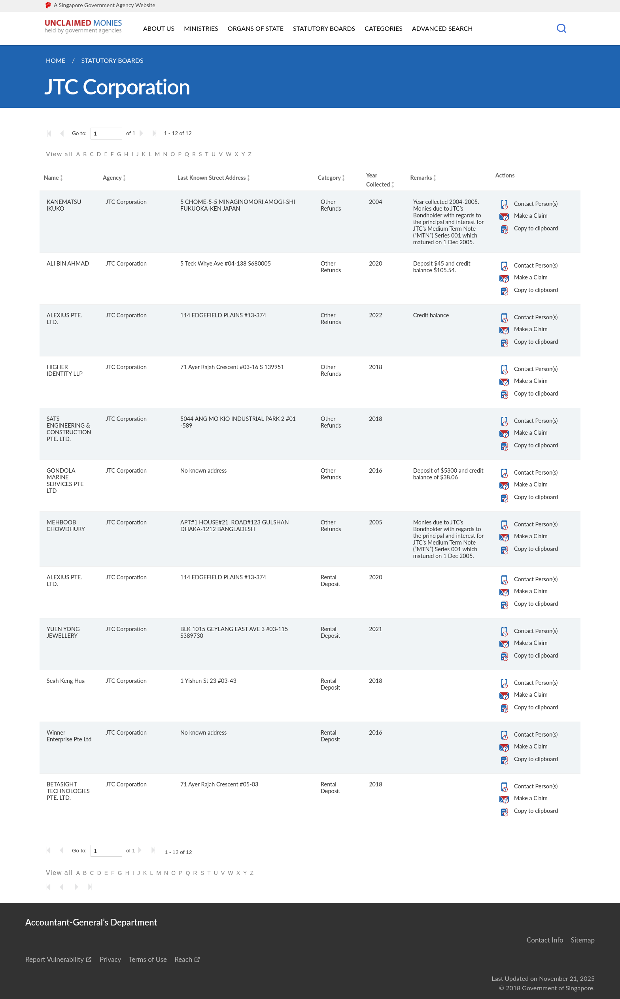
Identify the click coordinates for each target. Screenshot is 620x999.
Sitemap (583, 940)
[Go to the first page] (51, 133)
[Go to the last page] (156, 133)
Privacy (110, 959)
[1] (106, 133)
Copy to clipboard (536, 228)
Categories (384, 28)
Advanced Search (442, 28)
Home (55, 60)
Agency (112, 177)
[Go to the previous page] (64, 133)
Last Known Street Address (212, 177)
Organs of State (256, 28)
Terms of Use (148, 959)
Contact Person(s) (536, 203)
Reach (183, 959)
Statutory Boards (324, 28)
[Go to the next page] (143, 133)
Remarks (421, 177)
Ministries (201, 28)
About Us (158, 28)
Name (51, 177)
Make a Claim (531, 215)
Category (329, 177)
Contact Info (545, 940)
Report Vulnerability (54, 959)
